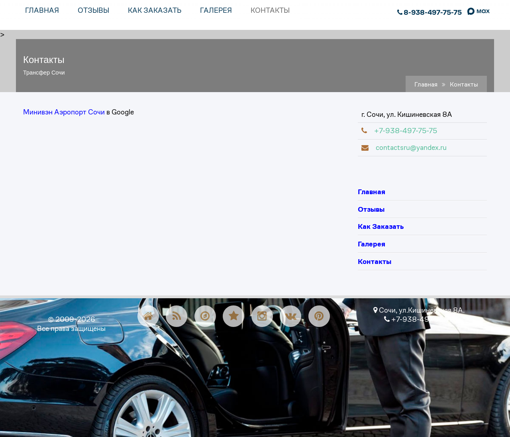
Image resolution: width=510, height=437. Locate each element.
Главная (425, 85)
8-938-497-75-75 (429, 12)
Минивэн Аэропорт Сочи (64, 111)
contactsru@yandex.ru (404, 147)
